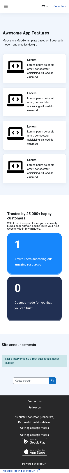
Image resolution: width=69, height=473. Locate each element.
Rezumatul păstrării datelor (34, 422)
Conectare (60, 6)
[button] (44, 6)
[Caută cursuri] (31, 380)
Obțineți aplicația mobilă (34, 428)
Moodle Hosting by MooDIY (21, 470)
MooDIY (42, 463)
